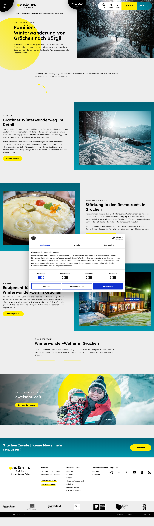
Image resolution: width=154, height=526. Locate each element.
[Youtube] (134, 473)
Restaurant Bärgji (10, 152)
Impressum (6, 515)
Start (17, 13)
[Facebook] (119, 473)
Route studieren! (12, 158)
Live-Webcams (105, 352)
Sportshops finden (13, 314)
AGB (13, 515)
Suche (117, 6)
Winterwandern (36, 13)
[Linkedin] (142, 473)
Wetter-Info (39, 352)
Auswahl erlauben (77, 286)
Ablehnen (46, 286)
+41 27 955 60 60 (48, 484)
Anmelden (141, 448)
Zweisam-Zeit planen (26, 405)
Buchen (144, 6)
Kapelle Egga (57, 134)
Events (111, 6)
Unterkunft (26, 132)
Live (104, 5)
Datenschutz (21, 515)
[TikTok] (126, 473)
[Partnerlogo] (9, 507)
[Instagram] (111, 473)
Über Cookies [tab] (109, 245)
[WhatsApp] (149, 473)
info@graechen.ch (49, 480)
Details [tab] (77, 245)
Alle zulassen (108, 286)
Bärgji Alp (123, 216)
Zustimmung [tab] (45, 245)
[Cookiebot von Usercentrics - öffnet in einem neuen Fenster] (113, 238)
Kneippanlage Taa (27, 150)
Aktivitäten (25, 13)
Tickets (129, 6)
